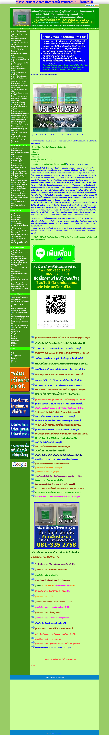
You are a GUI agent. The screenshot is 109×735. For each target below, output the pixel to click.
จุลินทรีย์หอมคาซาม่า (24, 29)
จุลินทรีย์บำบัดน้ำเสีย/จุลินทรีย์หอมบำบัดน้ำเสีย (65, 29)
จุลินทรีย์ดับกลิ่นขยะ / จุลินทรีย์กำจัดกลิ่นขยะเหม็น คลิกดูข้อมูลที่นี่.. (58, 643)
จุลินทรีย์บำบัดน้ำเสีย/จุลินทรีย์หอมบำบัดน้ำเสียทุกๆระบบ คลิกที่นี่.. (61, 400)
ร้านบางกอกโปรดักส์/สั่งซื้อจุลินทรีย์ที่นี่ (88, 29)
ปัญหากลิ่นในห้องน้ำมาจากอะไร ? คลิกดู (50, 591)
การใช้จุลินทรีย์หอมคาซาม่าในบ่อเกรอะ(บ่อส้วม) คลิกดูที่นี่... (56, 634)
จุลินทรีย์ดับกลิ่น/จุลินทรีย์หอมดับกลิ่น (41, 29)
